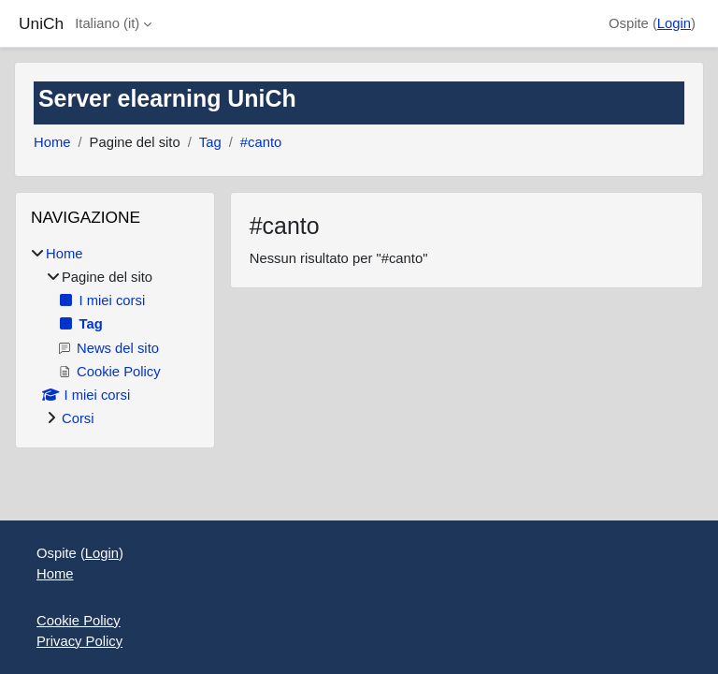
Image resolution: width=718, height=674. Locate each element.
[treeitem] (115, 336)
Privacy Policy (79, 641)
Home (52, 142)
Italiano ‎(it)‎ (107, 23)
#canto (260, 142)
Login (674, 23)
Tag (210, 142)
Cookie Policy (78, 620)
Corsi (78, 418)
